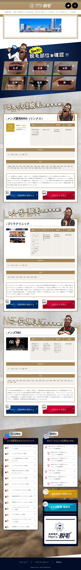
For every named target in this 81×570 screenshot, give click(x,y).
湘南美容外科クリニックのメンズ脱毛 (22, 496)
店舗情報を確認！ (8, 12)
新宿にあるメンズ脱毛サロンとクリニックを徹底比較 (59, 453)
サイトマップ (23, 562)
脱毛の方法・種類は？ (40, 12)
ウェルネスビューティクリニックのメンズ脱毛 (21, 520)
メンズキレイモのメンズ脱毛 (20, 465)
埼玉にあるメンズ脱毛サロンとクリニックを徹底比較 (56, 471)
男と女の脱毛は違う (30, 12)
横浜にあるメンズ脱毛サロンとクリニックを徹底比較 (59, 484)
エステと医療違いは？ (61, 12)
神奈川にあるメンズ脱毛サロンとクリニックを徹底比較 (57, 478)
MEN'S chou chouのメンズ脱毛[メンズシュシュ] (20, 472)
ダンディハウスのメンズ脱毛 (20, 478)
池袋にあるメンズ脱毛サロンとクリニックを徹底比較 (59, 465)
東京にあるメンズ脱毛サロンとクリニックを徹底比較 (56, 447)
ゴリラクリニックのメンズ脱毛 (20, 484)
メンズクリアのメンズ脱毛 (19, 453)
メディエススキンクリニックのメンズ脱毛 (20, 508)
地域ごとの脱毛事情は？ (19, 12)
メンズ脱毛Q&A (72, 12)
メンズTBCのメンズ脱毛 (18, 514)
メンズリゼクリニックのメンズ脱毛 (21, 490)
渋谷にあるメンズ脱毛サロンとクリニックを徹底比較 (59, 459)
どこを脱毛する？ (51, 12)
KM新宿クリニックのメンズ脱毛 (20, 526)
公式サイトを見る (58, 195)
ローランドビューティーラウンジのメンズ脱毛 (21, 447)
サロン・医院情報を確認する (22, 195)
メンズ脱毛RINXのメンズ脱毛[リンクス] (20, 459)
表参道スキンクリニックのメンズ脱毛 (22, 502)
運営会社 (59, 562)
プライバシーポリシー (42, 562)
